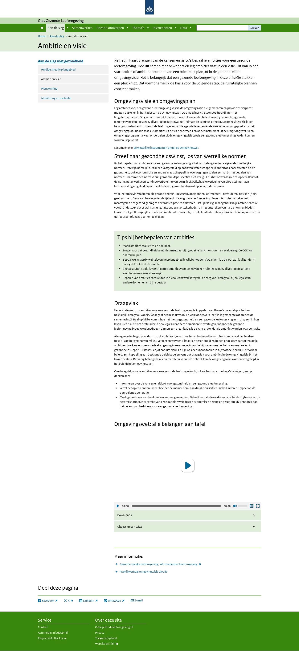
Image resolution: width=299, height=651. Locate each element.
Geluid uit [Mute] (235, 506)
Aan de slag (56, 28)
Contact (43, 627)
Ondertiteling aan (251, 506)
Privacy (99, 632)
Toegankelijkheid (106, 638)
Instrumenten (162, 28)
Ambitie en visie (61, 79)
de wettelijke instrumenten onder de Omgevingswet (166, 147)
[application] (187, 465)
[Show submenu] (67, 28)
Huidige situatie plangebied (58, 69)
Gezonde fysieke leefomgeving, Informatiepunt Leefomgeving (160, 564)
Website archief (115, 643)
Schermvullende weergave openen (258, 506)
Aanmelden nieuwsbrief (53, 632)
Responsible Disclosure (52, 638)
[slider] (176, 506)
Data (183, 28)
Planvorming (49, 88)
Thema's (138, 28)
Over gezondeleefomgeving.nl (114, 627)
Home (42, 28)
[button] (187, 465)
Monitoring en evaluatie (56, 98)
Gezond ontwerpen (110, 28)
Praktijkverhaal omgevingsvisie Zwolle (143, 571)
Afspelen (118, 506)
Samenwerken (82, 28)
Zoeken (254, 28)
